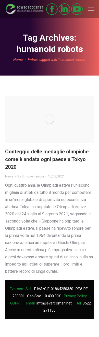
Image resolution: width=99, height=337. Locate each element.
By (30, 176)
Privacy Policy (75, 296)
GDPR (15, 303)
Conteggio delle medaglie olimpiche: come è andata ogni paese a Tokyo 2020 (47, 159)
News (9, 176)
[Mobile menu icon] (91, 9)
